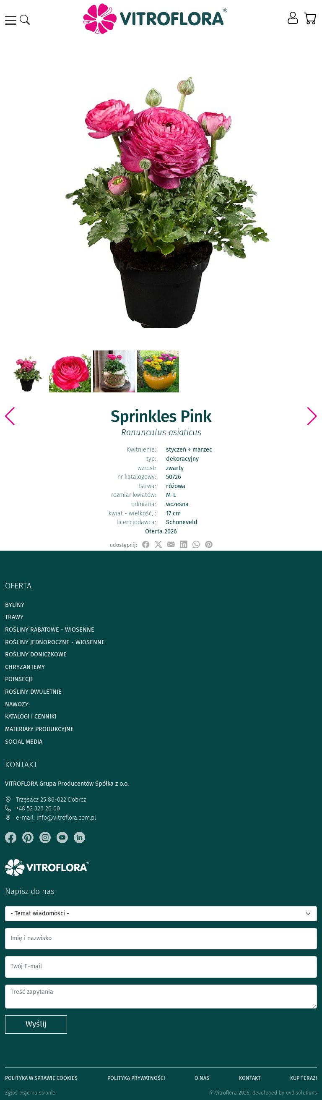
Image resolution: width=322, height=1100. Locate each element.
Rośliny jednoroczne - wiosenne (55, 642)
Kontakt (250, 1078)
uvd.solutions (301, 1093)
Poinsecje (19, 679)
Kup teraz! (303, 1078)
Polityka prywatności (136, 1078)
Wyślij (36, 1024)
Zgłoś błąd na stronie (30, 1093)
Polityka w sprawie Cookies (41, 1078)
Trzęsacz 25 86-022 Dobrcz (45, 799)
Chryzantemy (25, 667)
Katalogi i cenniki (30, 716)
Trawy (14, 617)
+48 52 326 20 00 (32, 808)
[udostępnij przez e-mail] (171, 544)
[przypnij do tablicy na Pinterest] (209, 544)
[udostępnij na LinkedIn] (183, 544)
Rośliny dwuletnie (33, 691)
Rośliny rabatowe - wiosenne (49, 629)
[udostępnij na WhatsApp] (196, 544)
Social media (23, 741)
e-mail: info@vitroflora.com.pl (50, 817)
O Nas (202, 1078)
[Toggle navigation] (12, 20)
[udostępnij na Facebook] (146, 544)
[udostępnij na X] (158, 544)
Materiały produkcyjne (39, 729)
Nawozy (17, 704)
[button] (293, 18)
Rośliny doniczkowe (36, 654)
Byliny (14, 605)
